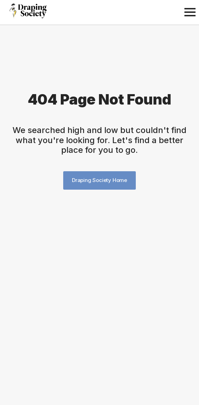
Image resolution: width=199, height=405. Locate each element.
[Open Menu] (190, 12)
